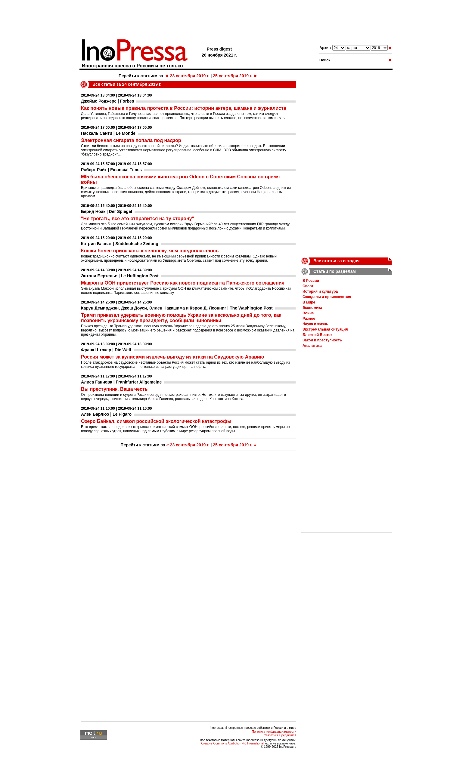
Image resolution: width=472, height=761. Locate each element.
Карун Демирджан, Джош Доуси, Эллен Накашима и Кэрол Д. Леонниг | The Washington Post (177, 308)
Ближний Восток (317, 335)
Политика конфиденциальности (274, 731)
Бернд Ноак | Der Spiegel (106, 211)
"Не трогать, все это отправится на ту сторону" (137, 218)
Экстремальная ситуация (325, 329)
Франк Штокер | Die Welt (106, 349)
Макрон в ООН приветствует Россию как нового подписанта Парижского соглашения (182, 282)
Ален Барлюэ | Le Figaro (106, 414)
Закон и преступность (322, 340)
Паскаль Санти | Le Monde (108, 133)
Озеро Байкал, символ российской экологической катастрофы (156, 421)
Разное (309, 318)
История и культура (320, 291)
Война (308, 313)
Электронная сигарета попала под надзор (131, 140)
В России (311, 281)
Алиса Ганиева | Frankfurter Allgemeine (121, 382)
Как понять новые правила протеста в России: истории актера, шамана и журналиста (183, 108)
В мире (309, 302)
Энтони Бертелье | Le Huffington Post (120, 275)
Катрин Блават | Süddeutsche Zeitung (119, 243)
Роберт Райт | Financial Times (111, 169)
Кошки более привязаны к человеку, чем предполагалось (150, 250)
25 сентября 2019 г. (235, 75)
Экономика (312, 308)
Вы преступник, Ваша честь (114, 389)
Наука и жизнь (315, 324)
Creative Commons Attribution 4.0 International (232, 743)
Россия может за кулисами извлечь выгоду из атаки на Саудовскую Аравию (172, 356)
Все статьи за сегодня (336, 260)
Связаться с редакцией (280, 735)
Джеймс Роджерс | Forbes (107, 101)
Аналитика (312, 346)
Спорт (308, 286)
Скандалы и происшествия (327, 297)
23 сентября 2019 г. (186, 75)
